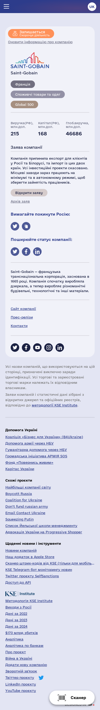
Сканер (78, 697)
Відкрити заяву (29, 193)
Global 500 (24, 104)
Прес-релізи (22, 317)
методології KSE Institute (54, 405)
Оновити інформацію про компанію (40, 42)
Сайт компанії (23, 308)
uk (92, 7)
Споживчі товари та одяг (37, 94)
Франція (22, 84)
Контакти (19, 326)
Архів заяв (20, 201)
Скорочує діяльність (34, 33)
